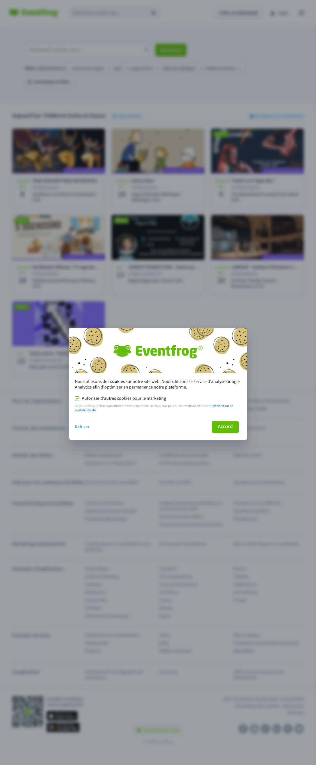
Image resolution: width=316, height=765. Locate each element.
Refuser (82, 427)
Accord (225, 426)
